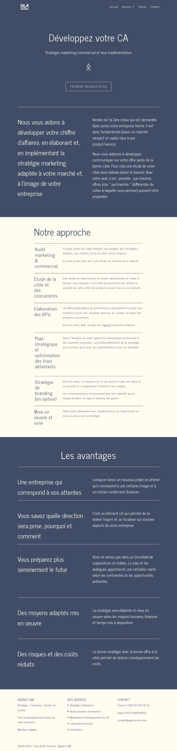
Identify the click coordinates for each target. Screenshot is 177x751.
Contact (154, 6)
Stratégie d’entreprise (82, 705)
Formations (76, 729)
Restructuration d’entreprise (85, 711)
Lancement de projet (81, 723)
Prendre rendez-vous (88, 86)
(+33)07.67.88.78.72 (138, 705)
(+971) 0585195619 (135, 712)
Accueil (114, 6)
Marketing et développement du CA (89, 717)
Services (126, 6)
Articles (142, 6)
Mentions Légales (27, 729)
